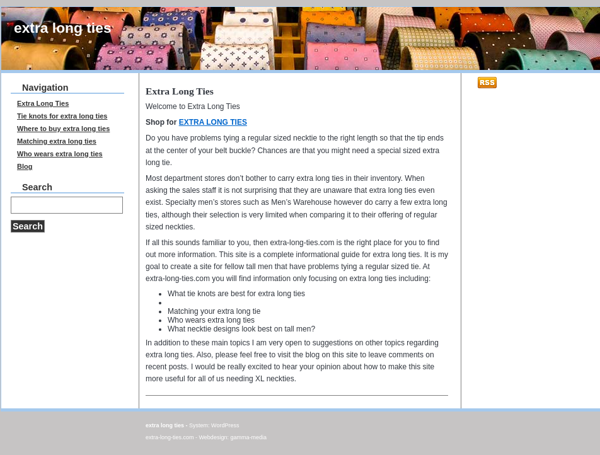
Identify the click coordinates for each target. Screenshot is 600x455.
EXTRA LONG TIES (213, 122)
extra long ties (63, 28)
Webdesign (213, 437)
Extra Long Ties (43, 103)
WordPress (225, 425)
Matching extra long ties (56, 141)
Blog (24, 166)
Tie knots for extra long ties (62, 116)
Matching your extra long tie (214, 311)
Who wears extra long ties (211, 320)
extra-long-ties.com (170, 437)
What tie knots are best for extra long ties (236, 293)
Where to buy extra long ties (63, 128)
